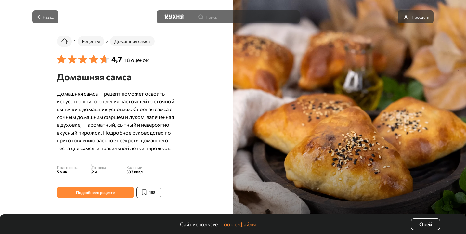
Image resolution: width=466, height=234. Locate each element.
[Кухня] (174, 16)
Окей (425, 224)
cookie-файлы (238, 224)
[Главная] (64, 41)
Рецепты (91, 41)
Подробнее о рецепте (95, 192)
